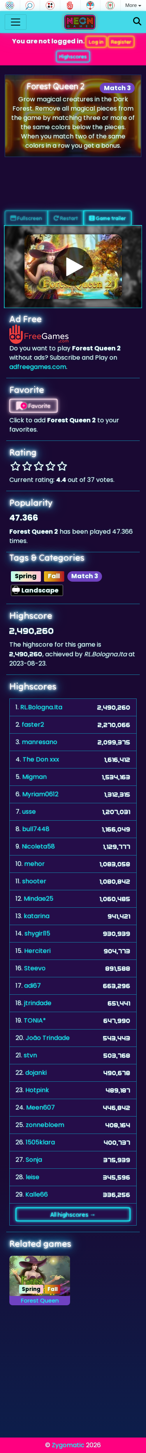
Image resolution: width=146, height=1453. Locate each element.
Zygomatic (68, 1445)
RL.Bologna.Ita (41, 707)
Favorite (33, 406)
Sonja (34, 1159)
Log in (96, 41)
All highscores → (73, 1214)
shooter (34, 881)
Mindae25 (38, 898)
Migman (34, 776)
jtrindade (37, 1003)
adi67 (32, 985)
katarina (36, 916)
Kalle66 (36, 1194)
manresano (39, 742)
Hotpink (37, 1090)
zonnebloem (45, 1124)
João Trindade (48, 1037)
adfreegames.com (37, 366)
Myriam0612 (40, 794)
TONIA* (35, 1020)
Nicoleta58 (38, 846)
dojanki (36, 1072)
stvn (30, 1055)
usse (29, 811)
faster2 (33, 724)
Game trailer (107, 218)
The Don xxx (41, 759)
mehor (34, 863)
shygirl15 (37, 933)
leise (32, 1177)
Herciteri (37, 950)
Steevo (35, 968)
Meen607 (40, 1107)
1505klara (40, 1142)
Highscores (73, 56)
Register (121, 41)
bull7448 (35, 829)
